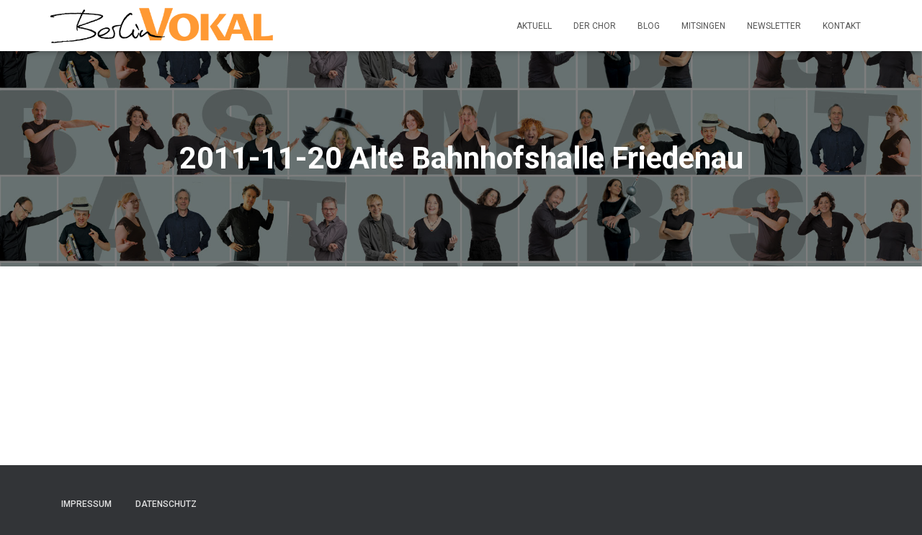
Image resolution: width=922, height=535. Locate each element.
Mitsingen (703, 26)
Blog (648, 26)
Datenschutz (166, 504)
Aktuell (534, 26)
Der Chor (594, 26)
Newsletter (774, 26)
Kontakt (842, 26)
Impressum (86, 504)
